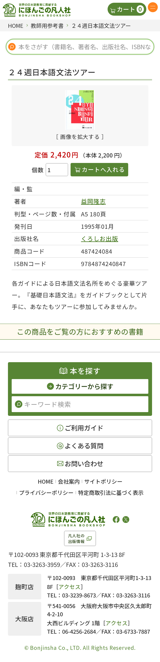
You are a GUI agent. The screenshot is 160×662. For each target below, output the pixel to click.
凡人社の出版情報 (76, 538)
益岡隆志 (93, 201)
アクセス (69, 586)
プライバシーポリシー (46, 492)
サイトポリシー (103, 481)
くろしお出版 (99, 238)
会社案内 (69, 481)
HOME (45, 481)
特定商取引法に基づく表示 (111, 492)
